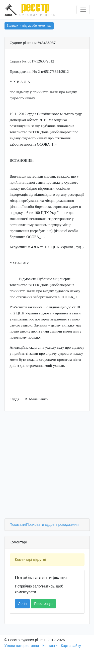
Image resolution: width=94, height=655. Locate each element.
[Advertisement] (47, 466)
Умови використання (22, 646)
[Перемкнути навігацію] (83, 9)
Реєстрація (43, 604)
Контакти (49, 646)
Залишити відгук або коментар (29, 25)
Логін (22, 604)
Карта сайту (71, 646)
